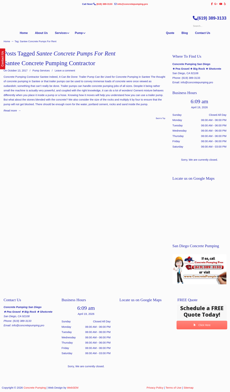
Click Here (201, 325)
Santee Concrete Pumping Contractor (49, 63)
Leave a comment (65, 70)
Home (7, 41)
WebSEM (72, 387)
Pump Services (41, 70)
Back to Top (160, 118)
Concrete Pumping (35, 387)
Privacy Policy (155, 387)
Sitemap (189, 387)
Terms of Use (173, 387)
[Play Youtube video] (199, 269)
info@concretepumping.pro (132, 4)
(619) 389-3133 (104, 4)
